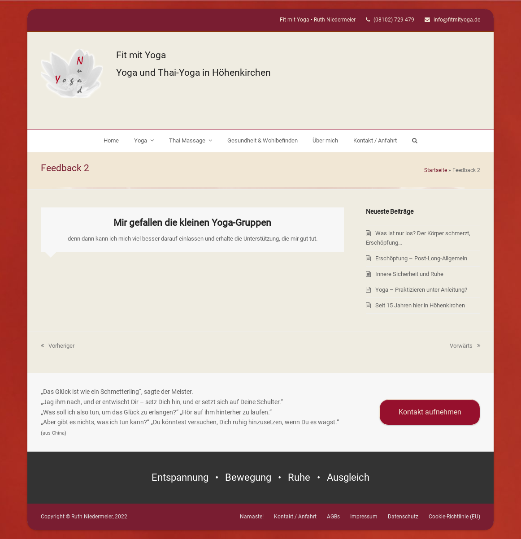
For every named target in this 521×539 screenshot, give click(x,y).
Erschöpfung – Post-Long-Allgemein (421, 258)
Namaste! (252, 516)
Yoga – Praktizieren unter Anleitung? (421, 289)
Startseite (435, 170)
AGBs (333, 516)
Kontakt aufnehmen (430, 412)
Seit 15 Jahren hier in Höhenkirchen (420, 305)
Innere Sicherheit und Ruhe (409, 274)
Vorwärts (465, 345)
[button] (414, 140)
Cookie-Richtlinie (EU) (454, 516)
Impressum (364, 516)
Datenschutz (403, 516)
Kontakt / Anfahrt (295, 516)
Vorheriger (57, 345)
